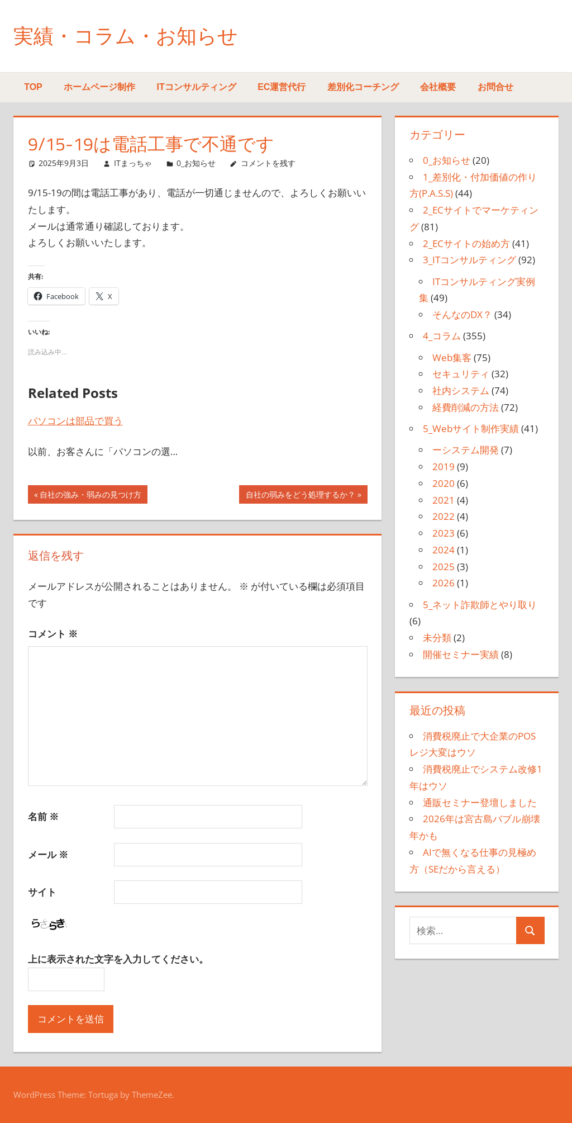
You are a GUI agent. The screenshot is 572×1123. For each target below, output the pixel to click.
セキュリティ (460, 373)
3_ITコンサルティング (469, 259)
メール (48, 854)
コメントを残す (268, 163)
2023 (443, 533)
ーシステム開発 (465, 449)
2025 (443, 566)
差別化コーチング (363, 87)
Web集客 (451, 357)
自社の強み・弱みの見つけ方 (90, 495)
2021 (443, 500)
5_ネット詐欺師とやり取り (480, 604)
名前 (43, 816)
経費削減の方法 (465, 407)
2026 (443, 582)
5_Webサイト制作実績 (471, 428)
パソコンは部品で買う (75, 420)
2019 (443, 466)
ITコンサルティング (196, 87)
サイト (42, 891)
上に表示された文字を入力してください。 (118, 959)
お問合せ (495, 87)
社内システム (460, 390)
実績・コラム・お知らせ (125, 35)
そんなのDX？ (462, 314)
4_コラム (442, 335)
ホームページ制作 (99, 87)
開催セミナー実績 (461, 654)
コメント (53, 633)
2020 (443, 483)
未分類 (437, 637)
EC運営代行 (282, 87)
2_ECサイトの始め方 (466, 243)
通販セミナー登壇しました (480, 802)
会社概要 (438, 87)
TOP (33, 87)
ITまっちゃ (133, 163)
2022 (443, 516)
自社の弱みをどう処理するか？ (300, 495)
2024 (443, 549)
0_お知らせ (196, 163)
